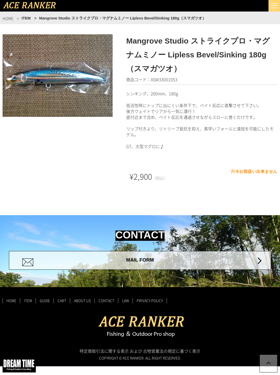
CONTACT (106, 309)
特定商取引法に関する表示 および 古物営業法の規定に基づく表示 (140, 360)
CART (62, 309)
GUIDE (45, 309)
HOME (11, 309)
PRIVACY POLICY (150, 309)
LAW (125, 309)
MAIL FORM (139, 265)
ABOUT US (82, 309)
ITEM (28, 309)
